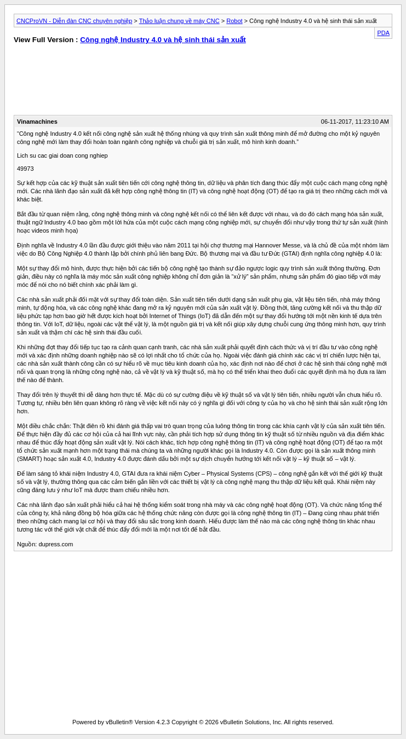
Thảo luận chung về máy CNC (179, 21)
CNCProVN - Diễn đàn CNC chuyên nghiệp (74, 21)
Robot (234, 21)
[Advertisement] (104, 82)
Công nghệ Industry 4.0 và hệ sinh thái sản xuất (163, 40)
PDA (383, 33)
